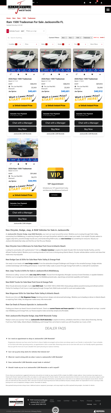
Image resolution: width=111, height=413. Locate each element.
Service (74, 401)
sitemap (89, 404)
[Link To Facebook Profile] (100, 404)
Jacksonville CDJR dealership (41, 320)
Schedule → (55, 195)
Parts (82, 401)
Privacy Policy (36, 411)
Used (59, 401)
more (94, 404)
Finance (89, 401)
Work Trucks (52, 400)
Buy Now (22, 129)
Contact (98, 401)
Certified (66, 401)
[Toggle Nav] (108, 10)
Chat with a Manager (22, 122)
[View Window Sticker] (11, 74)
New (45, 401)
